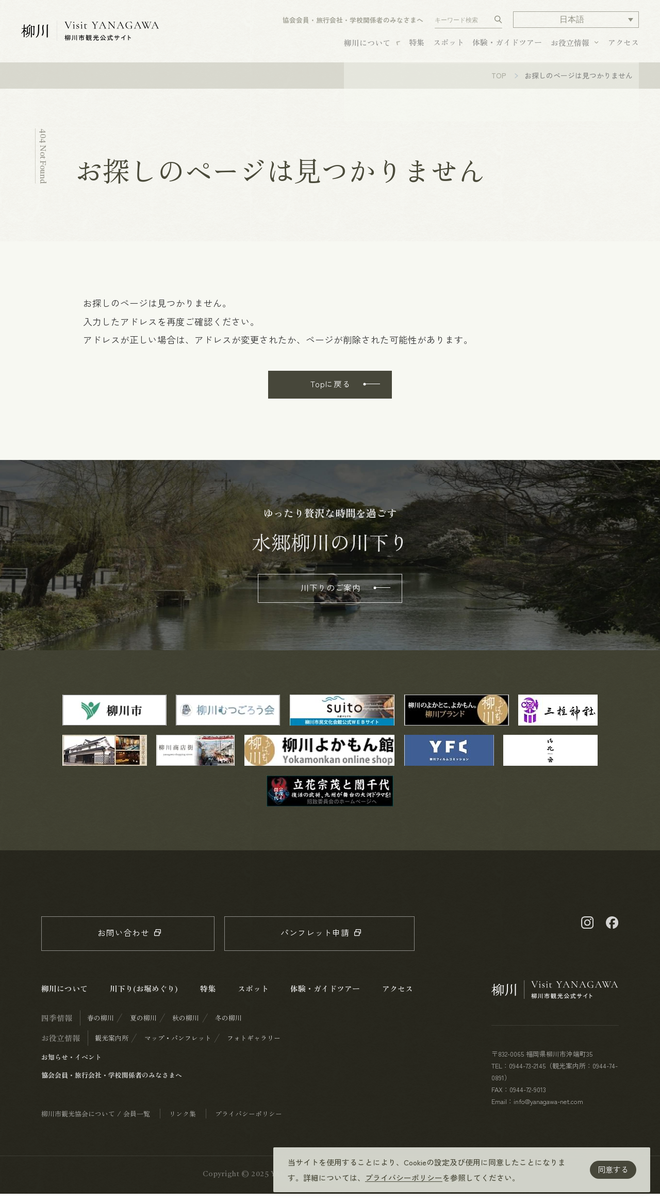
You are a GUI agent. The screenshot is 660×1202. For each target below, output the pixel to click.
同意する (613, 1169)
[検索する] (498, 22)
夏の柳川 (143, 1026)
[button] (575, 22)
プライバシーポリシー (403, 1177)
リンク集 (182, 1122)
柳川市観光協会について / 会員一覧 (95, 1122)
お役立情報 (570, 45)
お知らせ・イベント (71, 1065)
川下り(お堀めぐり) (144, 996)
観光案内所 (111, 1046)
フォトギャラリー (253, 1046)
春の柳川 (100, 1026)
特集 (416, 45)
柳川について (367, 45)
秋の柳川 (185, 1026)
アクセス (623, 45)
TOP (498, 83)
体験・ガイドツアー (507, 45)
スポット (448, 45)
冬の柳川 (228, 1026)
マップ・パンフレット (177, 1046)
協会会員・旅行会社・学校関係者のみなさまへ (353, 23)
